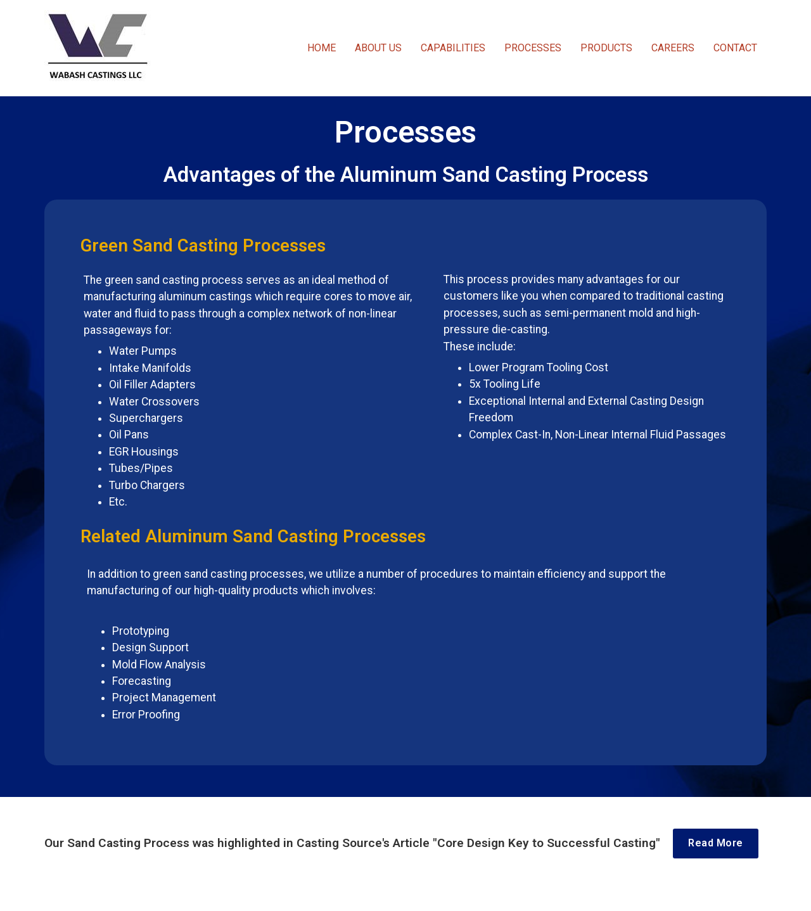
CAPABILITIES (453, 48)
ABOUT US (378, 48)
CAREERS (672, 48)
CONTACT (735, 48)
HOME (321, 48)
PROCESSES (532, 48)
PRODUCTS (606, 48)
